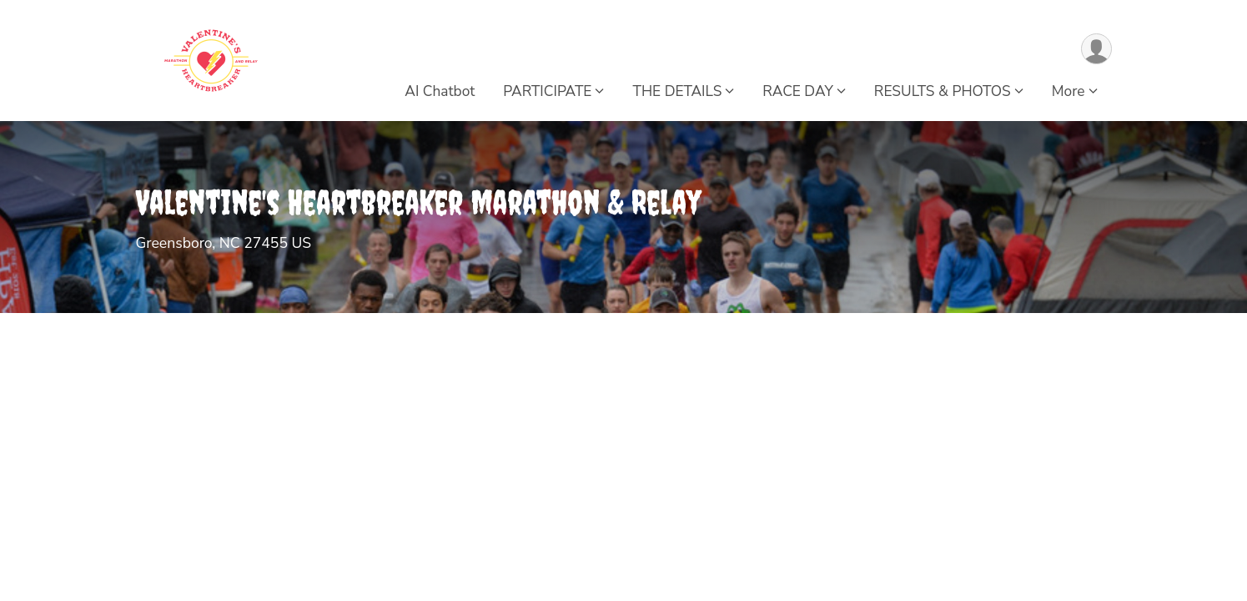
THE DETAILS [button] (677, 91)
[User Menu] (1096, 48)
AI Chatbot (440, 91)
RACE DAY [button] (797, 91)
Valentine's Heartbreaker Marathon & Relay (418, 202)
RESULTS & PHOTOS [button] (942, 91)
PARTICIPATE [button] (547, 91)
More (1068, 91)
